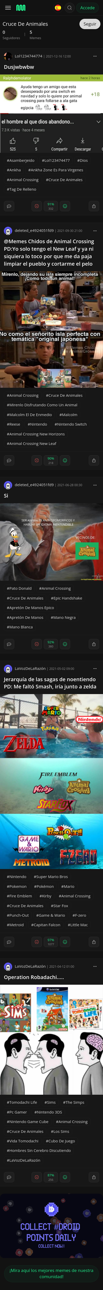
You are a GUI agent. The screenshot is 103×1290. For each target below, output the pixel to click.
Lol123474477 (57, 160)
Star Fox (60, 905)
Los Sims (61, 1131)
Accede (87, 8)
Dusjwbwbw (19, 66)
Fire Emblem (20, 895)
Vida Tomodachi (23, 1140)
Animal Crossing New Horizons (37, 433)
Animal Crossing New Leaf (32, 443)
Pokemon (17, 886)
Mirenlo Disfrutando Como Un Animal (43, 404)
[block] (95, 56)
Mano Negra (64, 617)
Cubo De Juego (61, 1140)
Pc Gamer (18, 1112)
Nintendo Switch (72, 424)
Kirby (46, 895)
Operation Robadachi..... (34, 977)
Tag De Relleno (22, 189)
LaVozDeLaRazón (25, 668)
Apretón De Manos (26, 617)
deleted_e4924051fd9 (29, 230)
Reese (14, 424)
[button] (69, 8)
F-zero (80, 915)
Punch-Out (19, 915)
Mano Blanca (21, 626)
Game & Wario (52, 915)
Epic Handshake (67, 598)
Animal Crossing (23, 179)
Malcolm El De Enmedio (30, 414)
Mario (69, 886)
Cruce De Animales (65, 179)
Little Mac (79, 924)
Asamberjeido (21, 160)
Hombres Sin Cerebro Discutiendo (40, 1150)
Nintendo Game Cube (28, 1121)
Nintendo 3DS (49, 1112)
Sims (51, 1102)
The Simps (75, 1102)
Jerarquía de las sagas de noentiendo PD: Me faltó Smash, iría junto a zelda (50, 683)
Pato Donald (20, 588)
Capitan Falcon (47, 924)
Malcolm (69, 414)
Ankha (15, 169)
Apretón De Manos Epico (31, 607)
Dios (84, 160)
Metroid (16, 924)
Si (6, 495)
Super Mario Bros (52, 876)
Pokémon (45, 886)
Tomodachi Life (23, 1102)
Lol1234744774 (23, 55)
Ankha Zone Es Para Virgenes (57, 169)
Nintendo (38, 424)
